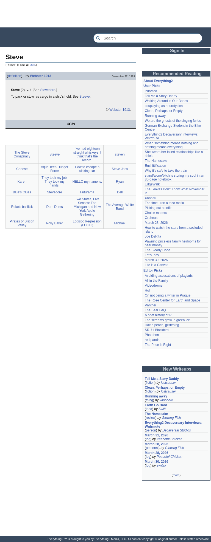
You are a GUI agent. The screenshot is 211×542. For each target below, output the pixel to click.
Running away (155, 116)
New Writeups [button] (177, 369)
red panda (152, 340)
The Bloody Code (157, 250)
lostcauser (168, 383)
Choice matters (156, 213)
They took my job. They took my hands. (54, 181)
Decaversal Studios (176, 430)
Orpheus (151, 218)
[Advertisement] (105, 13)
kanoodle (166, 400)
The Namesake (156, 161)
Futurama (87, 192)
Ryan (120, 182)
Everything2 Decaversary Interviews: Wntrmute (173, 424)
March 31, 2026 (156, 435)
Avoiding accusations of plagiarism (170, 276)
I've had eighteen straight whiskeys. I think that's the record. (87, 154)
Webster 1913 (40, 76)
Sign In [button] (177, 50)
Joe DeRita (153, 236)
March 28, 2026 (156, 223)
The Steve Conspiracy (22, 154)
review (151, 418)
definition (14, 76)
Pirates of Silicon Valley (22, 223)
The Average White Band (120, 207)
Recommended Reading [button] (177, 73)
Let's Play (152, 255)
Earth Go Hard (156, 405)
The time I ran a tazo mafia (164, 203)
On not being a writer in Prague (167, 295)
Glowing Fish (171, 418)
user (32, 64)
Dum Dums (54, 207)
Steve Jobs (120, 169)
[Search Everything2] (147, 38)
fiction (150, 383)
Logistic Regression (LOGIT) (87, 223)
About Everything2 (158, 81)
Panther (150, 305)
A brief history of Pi (158, 315)
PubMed (151, 91)
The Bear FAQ (155, 310)
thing (149, 400)
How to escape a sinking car (87, 169)
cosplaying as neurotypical (164, 106)
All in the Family (156, 281)
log (148, 439)
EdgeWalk (152, 184)
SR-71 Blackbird (157, 330)
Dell (120, 192)
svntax (161, 465)
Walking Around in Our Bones (166, 101)
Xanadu (150, 198)
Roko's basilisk (22, 207)
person (151, 430)
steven (119, 154)
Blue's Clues (22, 192)
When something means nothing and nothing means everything (171, 145)
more (176, 475)
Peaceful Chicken (169, 439)
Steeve (84, 96)
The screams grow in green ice (167, 320)
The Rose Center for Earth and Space (172, 300)
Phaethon (152, 335)
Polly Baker (54, 223)
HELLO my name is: (87, 182)
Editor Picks (152, 270)
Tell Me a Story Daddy (161, 96)
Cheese (21, 169)
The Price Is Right (158, 345)
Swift (162, 409)
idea (149, 409)
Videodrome (154, 285)
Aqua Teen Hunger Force (54, 169)
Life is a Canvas (156, 265)
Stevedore (47, 90)
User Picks (151, 86)
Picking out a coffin (159, 208)
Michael (119, 223)
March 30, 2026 (156, 260)
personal (152, 448)
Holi (148, 290)
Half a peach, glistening (162, 325)
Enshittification (155, 166)
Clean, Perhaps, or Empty (163, 111)
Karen (22, 182)
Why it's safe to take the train (166, 171)
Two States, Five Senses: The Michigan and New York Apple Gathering (87, 206)
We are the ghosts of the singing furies (173, 121)
